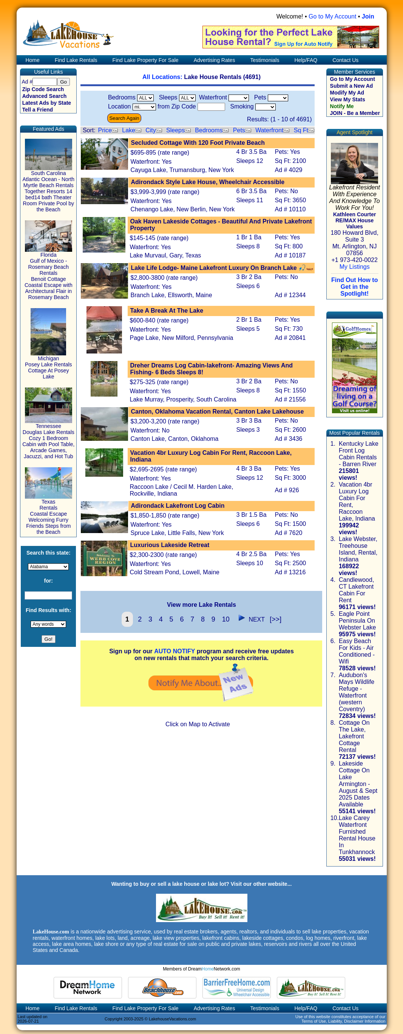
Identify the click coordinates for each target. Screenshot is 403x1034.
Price (104, 130)
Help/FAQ (305, 60)
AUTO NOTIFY (174, 651)
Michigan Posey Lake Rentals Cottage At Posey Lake (48, 365)
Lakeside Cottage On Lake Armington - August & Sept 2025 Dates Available (358, 784)
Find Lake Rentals (76, 60)
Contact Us (345, 60)
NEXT (250, 619)
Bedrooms (208, 130)
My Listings (355, 267)
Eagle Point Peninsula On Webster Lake (357, 621)
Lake (128, 130)
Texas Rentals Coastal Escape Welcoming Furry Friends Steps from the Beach (48, 514)
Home (32, 60)
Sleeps (175, 130)
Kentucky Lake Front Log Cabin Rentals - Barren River (358, 453)
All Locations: (163, 77)
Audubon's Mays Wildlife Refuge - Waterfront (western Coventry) (356, 692)
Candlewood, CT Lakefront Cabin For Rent (356, 590)
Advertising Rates (214, 60)
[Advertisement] (201, 787)
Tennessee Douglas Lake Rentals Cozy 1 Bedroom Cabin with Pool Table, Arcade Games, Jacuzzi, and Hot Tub (48, 438)
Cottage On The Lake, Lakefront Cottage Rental (354, 736)
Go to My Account (332, 16)
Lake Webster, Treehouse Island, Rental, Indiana (358, 549)
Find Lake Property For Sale (146, 60)
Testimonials (264, 60)
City (150, 130)
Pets (239, 130)
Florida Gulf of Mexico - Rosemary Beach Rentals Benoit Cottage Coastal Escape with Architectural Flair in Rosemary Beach (49, 273)
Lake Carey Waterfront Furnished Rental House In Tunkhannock (357, 835)
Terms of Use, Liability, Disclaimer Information (343, 1021)
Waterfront (269, 130)
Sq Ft (301, 130)
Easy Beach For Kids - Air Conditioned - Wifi (357, 651)
